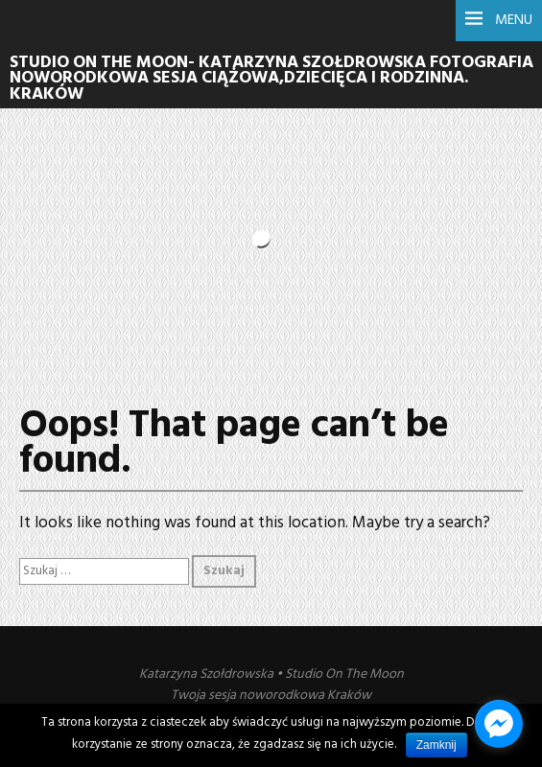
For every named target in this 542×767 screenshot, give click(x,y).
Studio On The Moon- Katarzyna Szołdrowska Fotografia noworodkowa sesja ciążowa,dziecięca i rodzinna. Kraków (271, 79)
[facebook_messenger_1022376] (499, 724)
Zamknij (436, 745)
